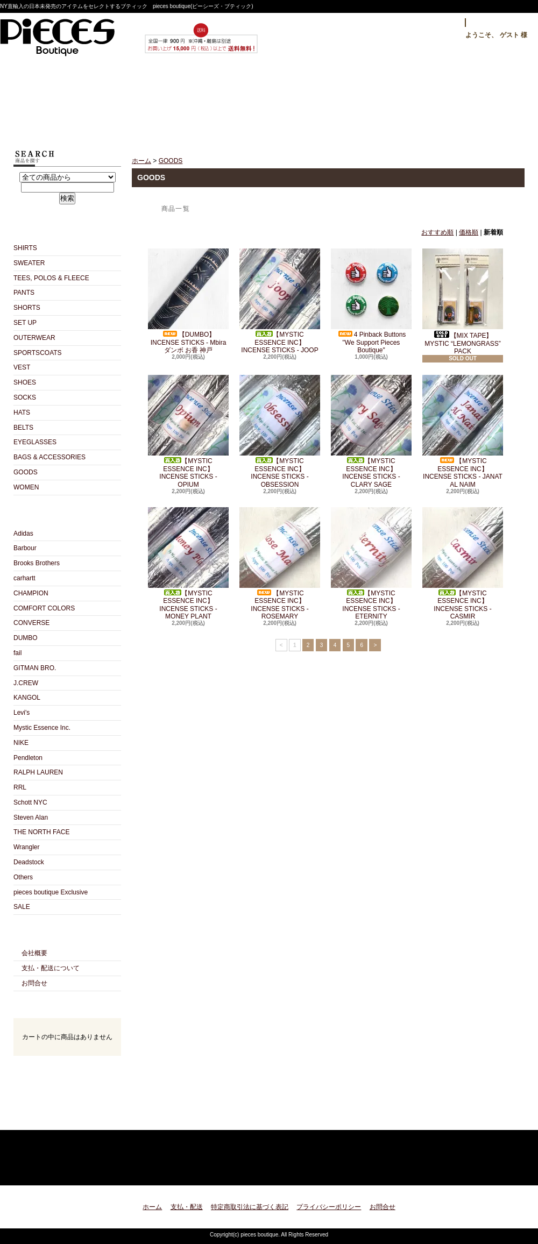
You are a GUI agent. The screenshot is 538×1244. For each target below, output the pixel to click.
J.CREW (25, 683)
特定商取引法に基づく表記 (249, 1207)
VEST (21, 367)
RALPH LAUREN (38, 772)
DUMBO (25, 638)
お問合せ (373, 100)
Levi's (21, 712)
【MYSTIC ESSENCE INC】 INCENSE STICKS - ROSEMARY (279, 563)
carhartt (24, 578)
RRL (19, 787)
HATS (21, 412)
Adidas (23, 533)
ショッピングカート (477, 100)
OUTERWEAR (34, 338)
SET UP (25, 322)
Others (23, 877)
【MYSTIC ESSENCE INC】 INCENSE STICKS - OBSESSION (279, 431)
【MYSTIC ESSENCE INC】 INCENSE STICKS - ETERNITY (371, 563)
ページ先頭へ (507, 1170)
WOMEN (26, 487)
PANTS (23, 292)
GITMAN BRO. (34, 668)
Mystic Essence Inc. (41, 727)
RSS (48, 1118)
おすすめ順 (437, 232)
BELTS (23, 427)
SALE (21, 907)
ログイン (439, 22)
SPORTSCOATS (37, 353)
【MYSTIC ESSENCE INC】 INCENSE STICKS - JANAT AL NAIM (462, 431)
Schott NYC (30, 802)
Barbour (25, 548)
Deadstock (28, 862)
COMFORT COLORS (44, 608)
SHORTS (26, 307)
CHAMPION (30, 593)
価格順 (468, 232)
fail (17, 653)
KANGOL (26, 697)
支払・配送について (165, 100)
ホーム (62, 100)
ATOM (86, 1118)
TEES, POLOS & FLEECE (51, 278)
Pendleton (28, 758)
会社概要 (34, 953)
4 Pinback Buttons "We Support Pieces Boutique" (371, 301)
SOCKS (24, 397)
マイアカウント (499, 22)
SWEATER (29, 263)
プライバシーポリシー (328, 1207)
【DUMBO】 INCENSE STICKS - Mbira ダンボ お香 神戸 (188, 301)
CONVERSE (31, 623)
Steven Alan (30, 817)
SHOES (24, 382)
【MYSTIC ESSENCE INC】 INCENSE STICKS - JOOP (279, 301)
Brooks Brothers (36, 563)
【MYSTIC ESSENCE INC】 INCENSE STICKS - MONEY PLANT (188, 563)
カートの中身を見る (67, 1070)
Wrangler (26, 847)
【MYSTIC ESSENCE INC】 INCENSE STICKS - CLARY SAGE (371, 431)
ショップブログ (269, 100)
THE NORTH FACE (41, 832)
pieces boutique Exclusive (50, 892)
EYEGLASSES (34, 442)
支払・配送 (187, 1207)
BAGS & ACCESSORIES (49, 457)
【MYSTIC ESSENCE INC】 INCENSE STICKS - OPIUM (188, 431)
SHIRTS (25, 248)
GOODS (25, 472)
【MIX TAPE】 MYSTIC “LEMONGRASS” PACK (462, 301)
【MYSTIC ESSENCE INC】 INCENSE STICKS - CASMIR (462, 563)
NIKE (21, 743)
